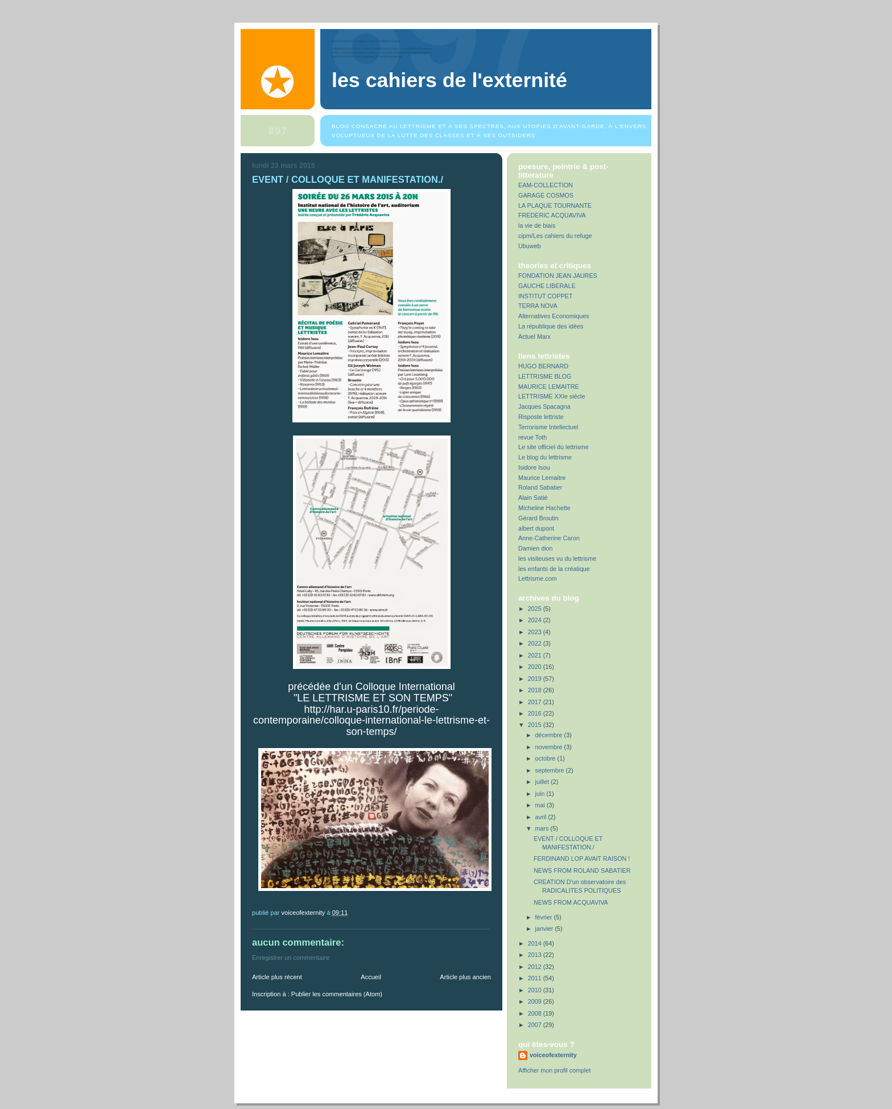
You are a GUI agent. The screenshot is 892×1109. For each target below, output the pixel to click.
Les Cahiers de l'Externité (449, 80)
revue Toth (532, 437)
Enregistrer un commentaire (290, 957)
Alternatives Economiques (553, 316)
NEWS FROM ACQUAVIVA (571, 902)
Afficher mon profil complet (554, 1070)
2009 (535, 1001)
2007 (535, 1024)
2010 (535, 990)
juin (541, 793)
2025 (535, 608)
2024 (535, 620)
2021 (535, 655)
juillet (543, 781)
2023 (535, 632)
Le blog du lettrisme (545, 457)
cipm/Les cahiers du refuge (555, 235)
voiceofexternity (553, 1055)
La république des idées (551, 326)
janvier (545, 928)
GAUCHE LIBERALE (547, 285)
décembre (549, 735)
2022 (535, 643)
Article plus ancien (465, 977)
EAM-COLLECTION (545, 185)
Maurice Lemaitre (541, 477)
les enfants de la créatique (554, 568)
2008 (535, 1013)
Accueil (371, 977)
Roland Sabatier (540, 487)
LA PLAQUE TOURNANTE (555, 205)
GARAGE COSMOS (545, 195)
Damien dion (535, 548)
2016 (535, 713)
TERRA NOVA (538, 305)
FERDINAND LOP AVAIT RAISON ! (582, 858)
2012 (535, 966)
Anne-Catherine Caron (549, 538)
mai (541, 805)
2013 (535, 954)
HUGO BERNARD (543, 366)
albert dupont (536, 528)
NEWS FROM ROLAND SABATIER (582, 870)
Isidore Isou (534, 467)
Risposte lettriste (541, 416)
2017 (535, 702)
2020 (535, 666)
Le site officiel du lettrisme (553, 446)
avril (541, 817)
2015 (535, 724)
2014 (535, 943)
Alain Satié (533, 497)
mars (543, 828)
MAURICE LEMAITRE (548, 386)
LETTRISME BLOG (544, 376)
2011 (535, 978)
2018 (535, 690)
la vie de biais (536, 225)
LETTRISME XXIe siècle (551, 396)
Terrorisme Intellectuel (548, 427)
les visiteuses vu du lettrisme (557, 558)
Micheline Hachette (544, 507)
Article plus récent (277, 977)
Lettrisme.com (537, 578)
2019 (535, 678)
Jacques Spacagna (544, 406)
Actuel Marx (534, 336)
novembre (549, 747)
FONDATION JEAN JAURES (557, 275)
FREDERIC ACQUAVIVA (552, 215)
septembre (550, 770)
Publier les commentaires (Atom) (336, 994)
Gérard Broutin (538, 518)
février (544, 917)
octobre (546, 758)
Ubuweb (529, 246)
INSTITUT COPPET (545, 296)
